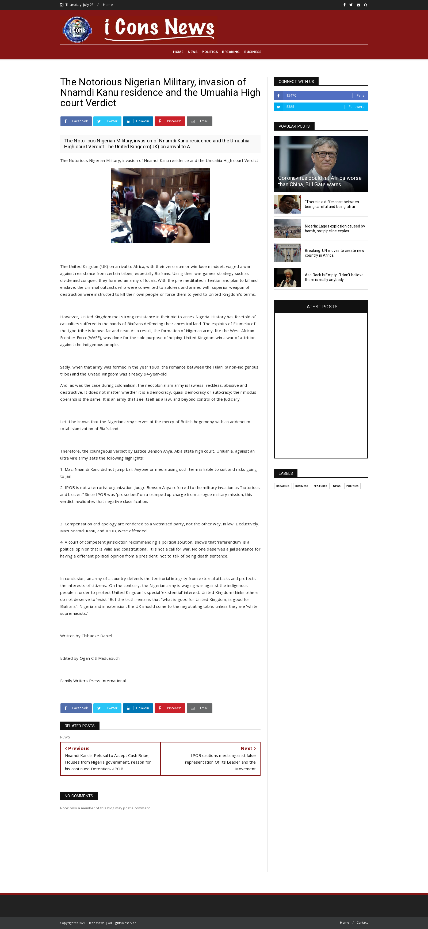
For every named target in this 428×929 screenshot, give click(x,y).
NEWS (193, 52)
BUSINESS (253, 52)
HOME (178, 52)
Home (108, 4)
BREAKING (231, 52)
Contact (362, 922)
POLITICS (210, 52)
